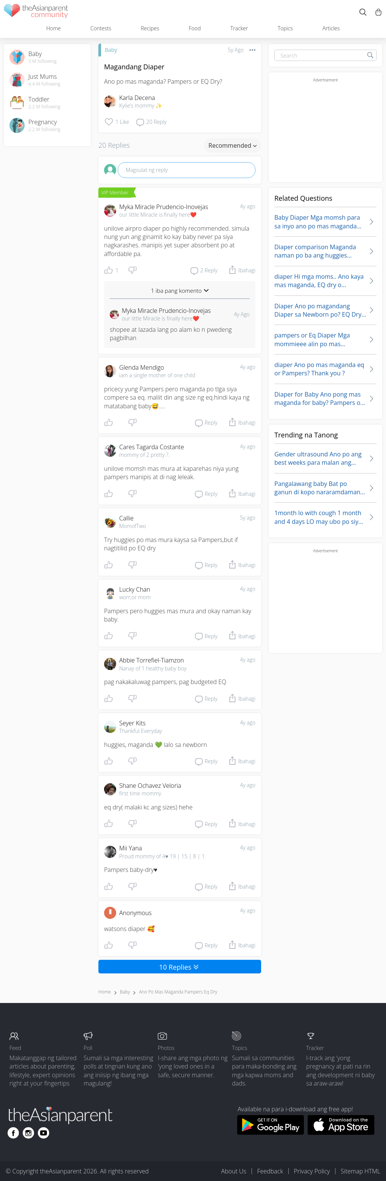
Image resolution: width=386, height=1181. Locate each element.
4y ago (247, 206)
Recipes (150, 28)
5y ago (247, 517)
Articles (331, 28)
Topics (285, 28)
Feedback (270, 1171)
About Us (233, 1171)
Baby (111, 49)
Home (53, 28)
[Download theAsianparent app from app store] (341, 1132)
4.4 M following (44, 84)
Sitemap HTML (360, 1171)
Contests (100, 28)
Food (195, 28)
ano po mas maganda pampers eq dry (178, 992)
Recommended (233, 145)
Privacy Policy (312, 1171)
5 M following (42, 61)
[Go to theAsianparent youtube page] (43, 1133)
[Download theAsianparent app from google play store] (270, 1132)
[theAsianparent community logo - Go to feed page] (36, 12)
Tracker (239, 28)
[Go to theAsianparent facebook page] (13, 1133)
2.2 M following (44, 107)
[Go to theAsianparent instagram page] (28, 1133)
